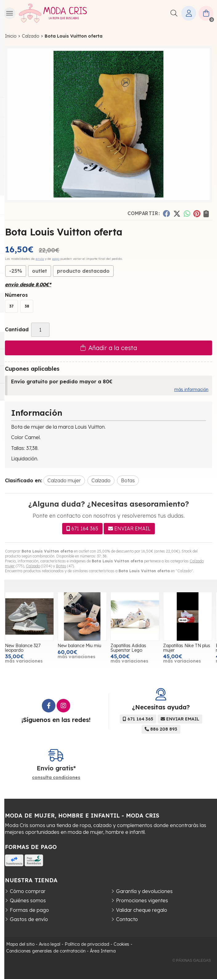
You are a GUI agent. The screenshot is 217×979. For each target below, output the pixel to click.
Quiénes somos (28, 900)
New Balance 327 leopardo (36, 648)
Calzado (33, 566)
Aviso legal (49, 944)
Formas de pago (29, 910)
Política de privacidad (87, 944)
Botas (61, 566)
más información (191, 389)
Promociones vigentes (142, 900)
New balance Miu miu (93, 645)
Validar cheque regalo (141, 910)
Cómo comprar (28, 891)
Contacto (127, 919)
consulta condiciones (56, 777)
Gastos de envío (29, 919)
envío (40, 259)
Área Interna (103, 951)
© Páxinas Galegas (191, 960)
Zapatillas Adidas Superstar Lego (142, 648)
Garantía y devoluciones (144, 891)
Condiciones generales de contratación (46, 951)
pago (55, 259)
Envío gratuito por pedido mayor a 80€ (61, 381)
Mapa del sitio (20, 944)
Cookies (121, 944)
